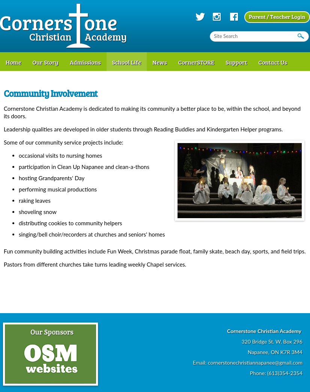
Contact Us (273, 62)
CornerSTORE (196, 62)
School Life (126, 62)
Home (13, 62)
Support (236, 62)
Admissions (85, 62)
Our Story (45, 62)
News (159, 62)
